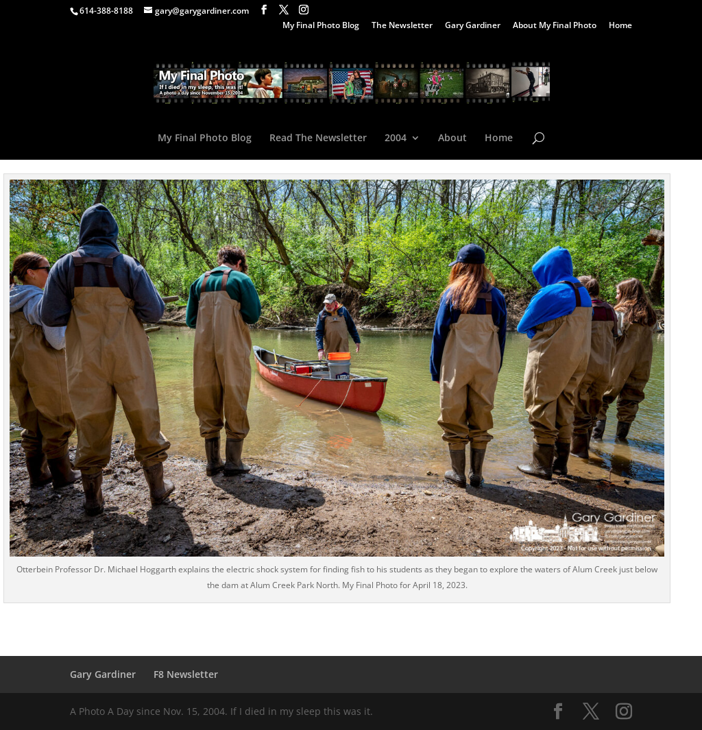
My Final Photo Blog (320, 26)
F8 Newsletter (186, 674)
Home (620, 26)
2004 (396, 138)
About (452, 138)
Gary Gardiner (472, 26)
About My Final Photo (554, 26)
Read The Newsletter (318, 138)
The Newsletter (402, 26)
